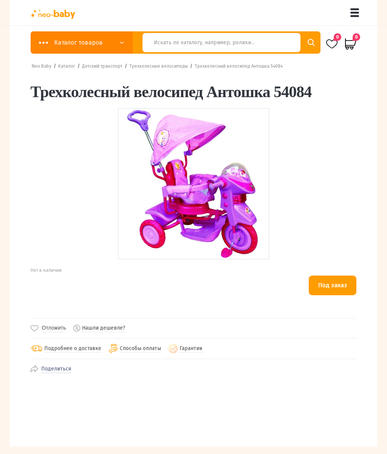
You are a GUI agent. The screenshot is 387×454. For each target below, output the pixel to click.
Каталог (66, 66)
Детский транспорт (102, 66)
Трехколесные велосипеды (158, 66)
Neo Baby (41, 66)
